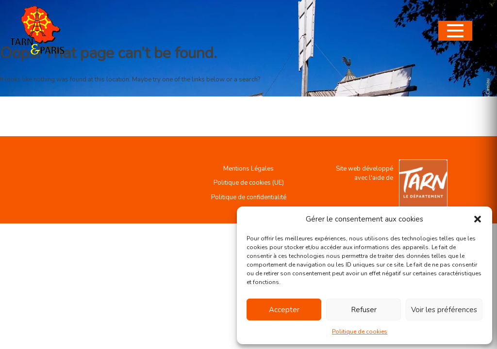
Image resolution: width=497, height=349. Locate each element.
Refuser (364, 310)
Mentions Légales (248, 168)
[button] (477, 219)
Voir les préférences (444, 310)
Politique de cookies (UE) (249, 182)
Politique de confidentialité (248, 197)
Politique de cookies (359, 331)
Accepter (284, 310)
